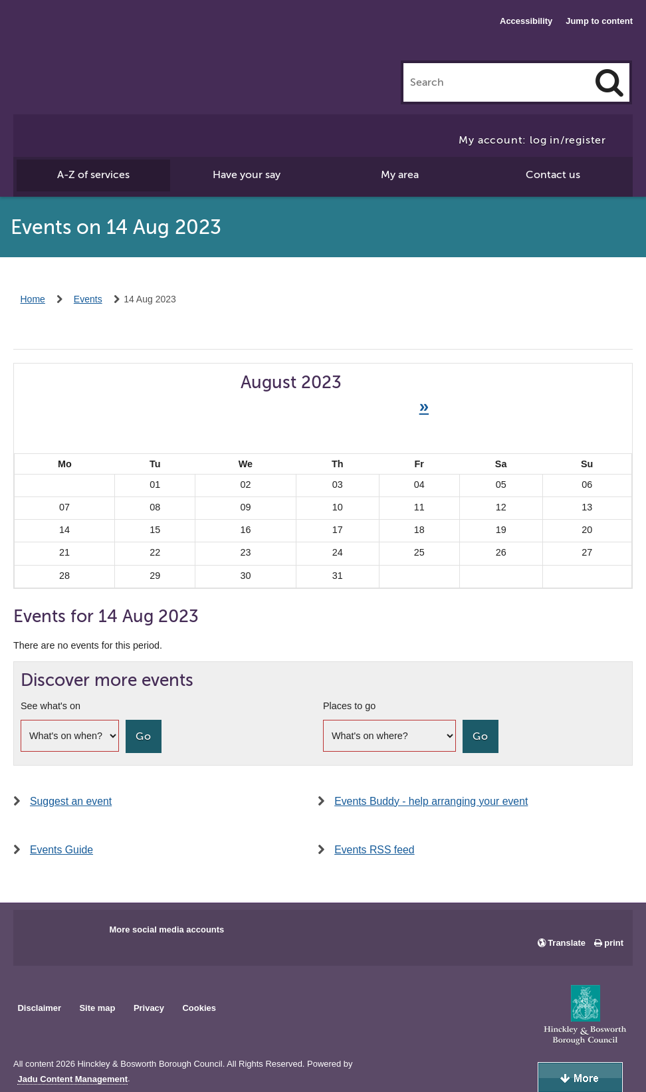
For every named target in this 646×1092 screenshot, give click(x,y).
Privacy (149, 1008)
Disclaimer (39, 1008)
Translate (567, 943)
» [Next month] (424, 406)
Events (88, 299)
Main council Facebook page (37, 933)
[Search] (609, 82)
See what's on (50, 706)
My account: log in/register (532, 140)
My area (400, 175)
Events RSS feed (374, 849)
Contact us (553, 175)
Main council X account (78, 933)
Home (33, 299)
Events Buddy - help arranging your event (431, 801)
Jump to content (599, 21)
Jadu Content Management (72, 1079)
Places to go (349, 706)
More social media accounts (166, 929)
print (613, 943)
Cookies (199, 1008)
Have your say (246, 175)
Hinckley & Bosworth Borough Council (68, 36)
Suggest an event (71, 801)
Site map (97, 1008)
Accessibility (526, 21)
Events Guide (61, 849)
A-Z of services (93, 175)
